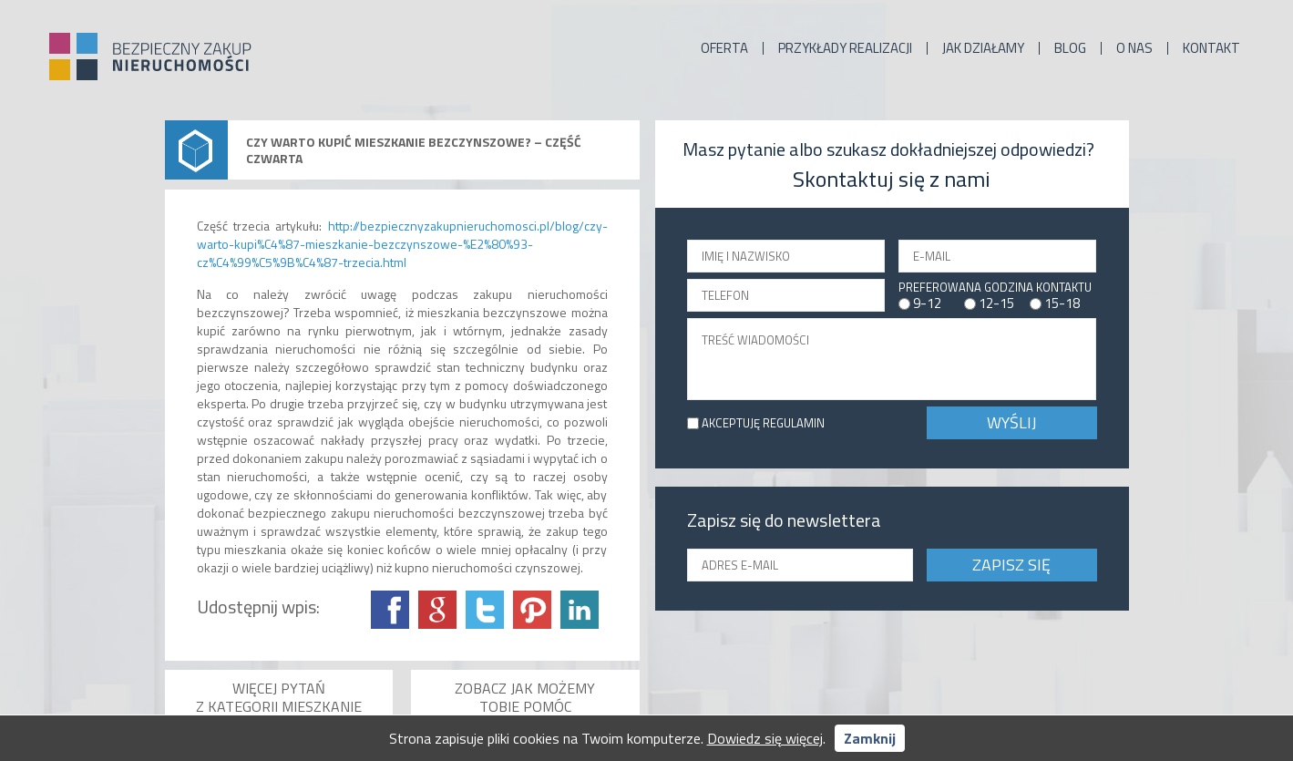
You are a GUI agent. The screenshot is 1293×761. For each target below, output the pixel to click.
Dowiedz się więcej (765, 738)
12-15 (996, 303)
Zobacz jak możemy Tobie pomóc (525, 697)
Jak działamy (983, 48)
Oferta (724, 48)
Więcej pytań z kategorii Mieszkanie (279, 697)
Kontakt (1211, 48)
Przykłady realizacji (845, 48)
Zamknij (870, 738)
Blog (1070, 48)
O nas (1134, 48)
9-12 (927, 303)
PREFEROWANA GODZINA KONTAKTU (995, 287)
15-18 (1062, 303)
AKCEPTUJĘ (763, 423)
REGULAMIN (794, 423)
